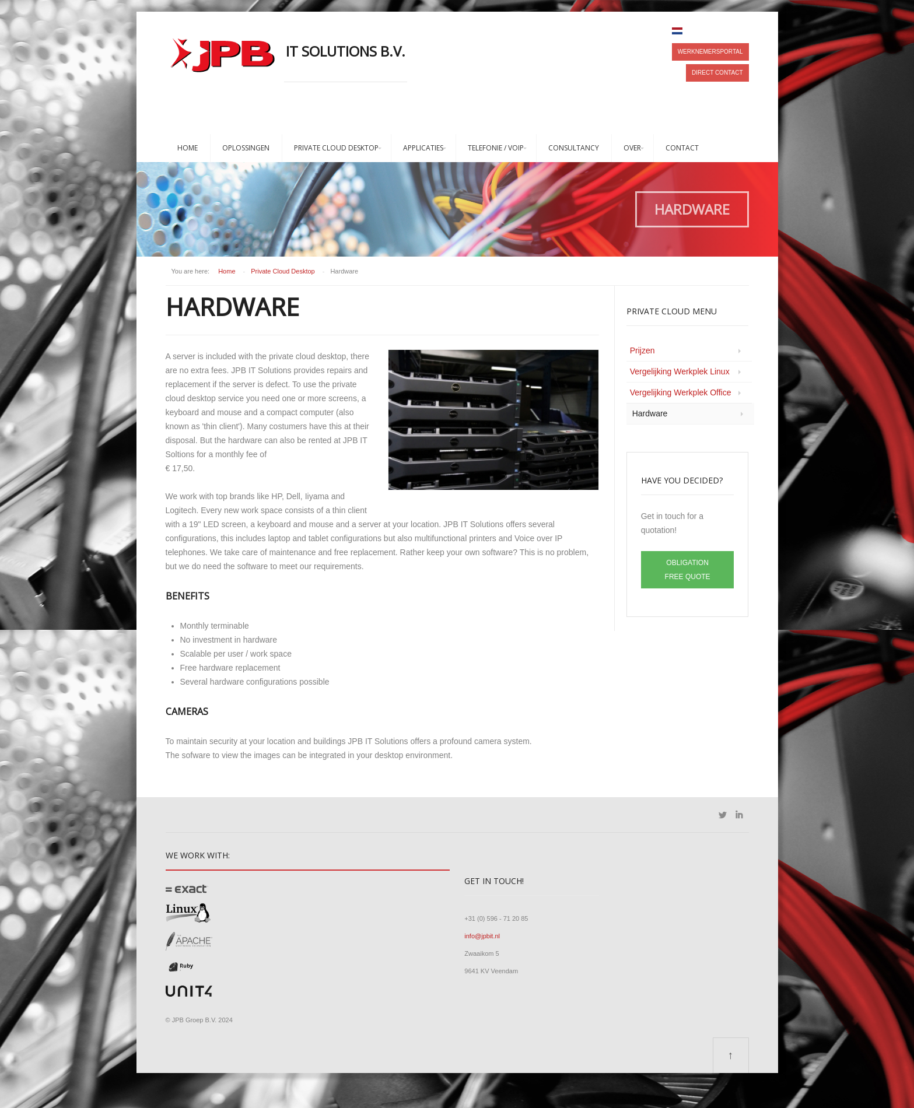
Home (187, 148)
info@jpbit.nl (482, 935)
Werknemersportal (710, 51)
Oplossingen (245, 148)
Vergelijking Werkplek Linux (680, 371)
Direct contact (717, 72)
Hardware (650, 413)
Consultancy (573, 148)
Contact (682, 148)
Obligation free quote (687, 570)
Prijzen (642, 350)
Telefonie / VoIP (496, 148)
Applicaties (423, 148)
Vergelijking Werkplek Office (680, 392)
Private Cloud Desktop (336, 148)
